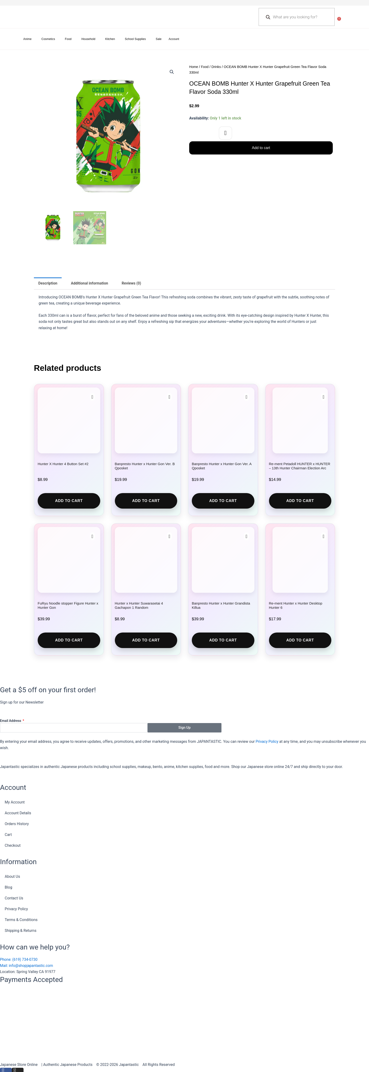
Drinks (217, 67)
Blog (8, 887)
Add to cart (261, 148)
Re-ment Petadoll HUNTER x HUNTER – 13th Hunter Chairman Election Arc (299, 466)
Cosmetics (48, 39)
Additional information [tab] (90, 283)
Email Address (11, 721)
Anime (27, 39)
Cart (8, 835)
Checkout (12, 845)
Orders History (17, 824)
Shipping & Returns (20, 931)
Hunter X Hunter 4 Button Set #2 (63, 464)
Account (174, 39)
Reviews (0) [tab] (133, 283)
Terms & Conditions (21, 920)
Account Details (18, 813)
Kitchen (110, 39)
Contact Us (14, 898)
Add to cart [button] (69, 501)
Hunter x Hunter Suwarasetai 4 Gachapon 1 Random (139, 605)
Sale (159, 39)
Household (88, 39)
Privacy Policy (267, 742)
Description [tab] (48, 283)
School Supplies (135, 39)
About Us (12, 876)
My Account (15, 802)
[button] (172, 72)
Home (193, 67)
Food (68, 39)
